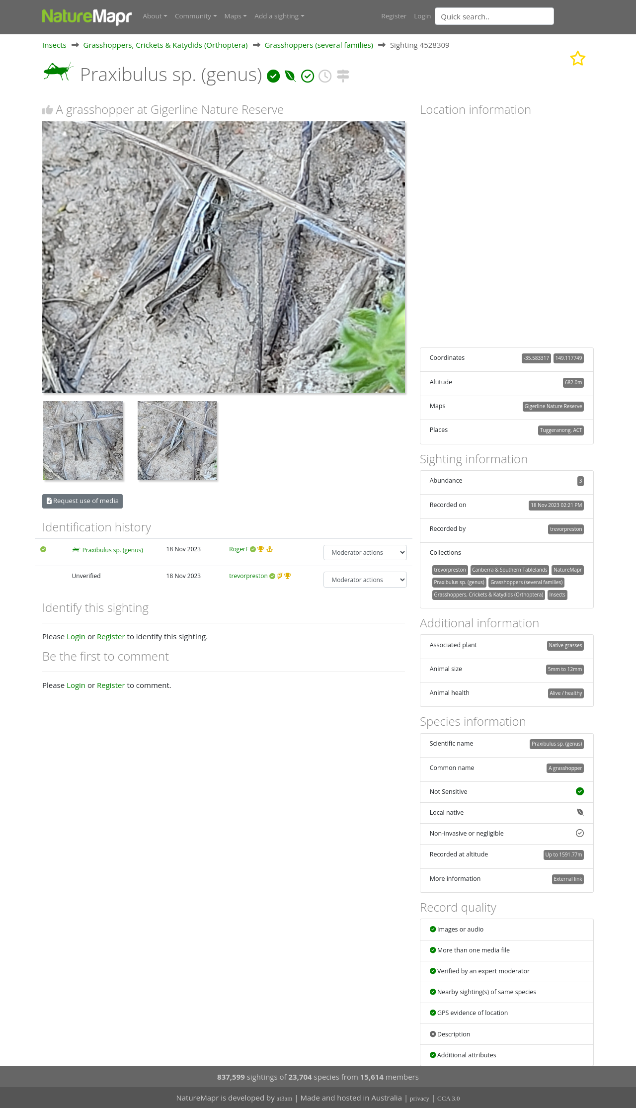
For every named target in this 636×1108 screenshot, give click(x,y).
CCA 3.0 (448, 1098)
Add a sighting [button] (276, 15)
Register (393, 15)
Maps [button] (233, 15)
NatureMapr (568, 569)
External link (568, 878)
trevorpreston (248, 576)
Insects (54, 44)
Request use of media (83, 500)
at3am (285, 1098)
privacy (419, 1098)
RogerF (238, 548)
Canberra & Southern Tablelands (509, 569)
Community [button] (193, 15)
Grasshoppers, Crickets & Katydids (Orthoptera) (165, 44)
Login (422, 15)
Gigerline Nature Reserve (553, 405)
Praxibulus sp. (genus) (112, 549)
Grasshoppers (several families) (318, 44)
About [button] (152, 15)
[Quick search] (494, 16)
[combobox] (514, 16)
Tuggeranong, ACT (561, 429)
